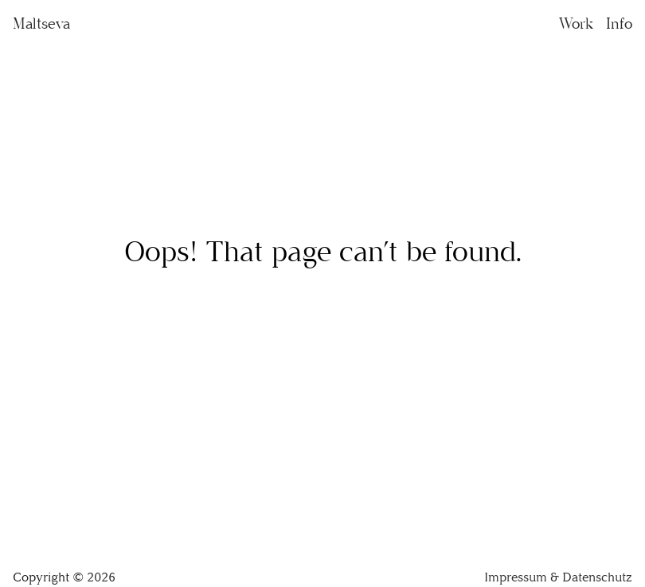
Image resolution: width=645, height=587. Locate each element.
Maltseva (41, 23)
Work (576, 23)
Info (619, 23)
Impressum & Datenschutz (558, 577)
